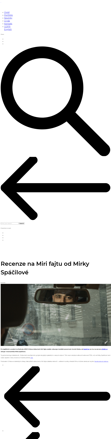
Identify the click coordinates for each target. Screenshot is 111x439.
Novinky (8, 18)
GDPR (7, 26)
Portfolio (8, 15)
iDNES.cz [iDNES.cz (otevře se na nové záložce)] (104, 349)
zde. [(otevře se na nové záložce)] (31, 357)
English (8, 29)
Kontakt (8, 23)
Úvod (6, 12)
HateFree (86, 349)
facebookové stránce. (101, 361)
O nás (7, 20)
